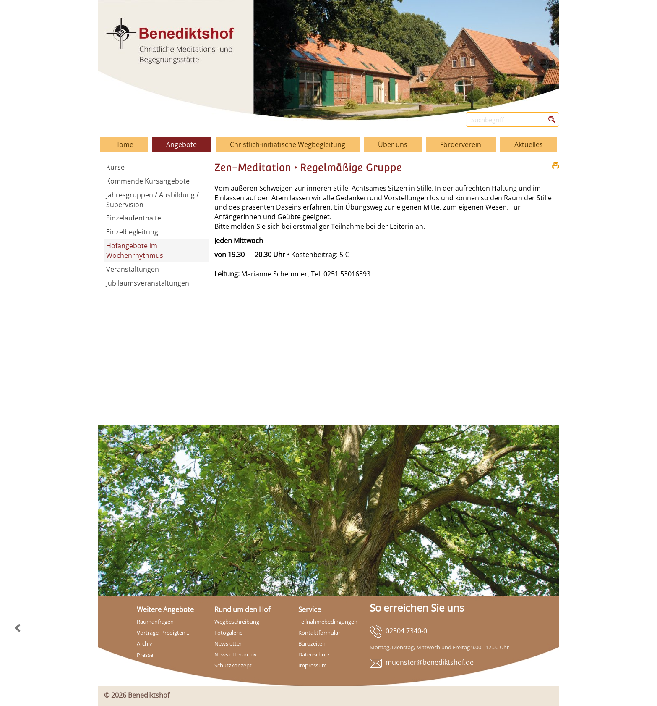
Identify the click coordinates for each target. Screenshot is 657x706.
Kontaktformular (319, 632)
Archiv (144, 643)
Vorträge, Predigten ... (163, 632)
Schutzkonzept (233, 665)
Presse (145, 655)
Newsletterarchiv (235, 654)
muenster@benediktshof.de (430, 662)
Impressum (312, 665)
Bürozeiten (312, 643)
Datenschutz (314, 654)
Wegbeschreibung (236, 621)
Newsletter (228, 643)
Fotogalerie (228, 632)
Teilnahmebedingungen (327, 621)
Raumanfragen (155, 621)
